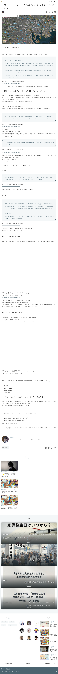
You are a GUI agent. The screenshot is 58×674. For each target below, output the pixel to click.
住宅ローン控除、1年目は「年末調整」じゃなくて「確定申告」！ (39, 558)
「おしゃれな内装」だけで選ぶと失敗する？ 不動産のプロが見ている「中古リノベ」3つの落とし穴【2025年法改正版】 (42, 560)
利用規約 (2, 671)
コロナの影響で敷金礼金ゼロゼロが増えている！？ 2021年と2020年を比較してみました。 (42, 583)
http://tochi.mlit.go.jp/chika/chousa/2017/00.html (11, 83)
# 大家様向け (3, 625)
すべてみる (29, 542)
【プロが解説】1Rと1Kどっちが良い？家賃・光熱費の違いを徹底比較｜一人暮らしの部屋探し (42, 540)
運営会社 (14, 671)
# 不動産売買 (12, 621)
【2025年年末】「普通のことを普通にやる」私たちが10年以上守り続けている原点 (41, 602)
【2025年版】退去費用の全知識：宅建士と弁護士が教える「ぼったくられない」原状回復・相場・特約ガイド (42, 537)
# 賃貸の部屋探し (5, 447)
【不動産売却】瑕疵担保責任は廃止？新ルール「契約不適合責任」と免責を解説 (41, 561)
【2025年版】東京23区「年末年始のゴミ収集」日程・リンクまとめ (39, 605)
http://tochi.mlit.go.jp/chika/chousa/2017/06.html (11, 297)
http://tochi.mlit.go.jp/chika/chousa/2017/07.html (11, 376)
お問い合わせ (19, 671)
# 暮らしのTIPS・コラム (12, 625)
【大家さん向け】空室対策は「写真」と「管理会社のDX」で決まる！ (39, 581)
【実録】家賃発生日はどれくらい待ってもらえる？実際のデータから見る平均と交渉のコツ (42, 535)
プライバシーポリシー (8, 671)
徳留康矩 (12, 437)
